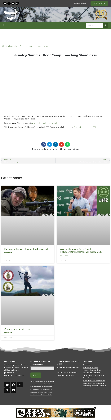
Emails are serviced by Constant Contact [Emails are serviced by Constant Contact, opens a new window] (41, 394)
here (22, 375)
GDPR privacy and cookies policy (94, 380)
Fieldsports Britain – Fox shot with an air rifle (26, 249)
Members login (80, 3)
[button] (44, 25)
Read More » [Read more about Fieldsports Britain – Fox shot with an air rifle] (8, 253)
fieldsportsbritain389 (28, 46)
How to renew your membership (93, 383)
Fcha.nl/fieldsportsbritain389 (85, 127)
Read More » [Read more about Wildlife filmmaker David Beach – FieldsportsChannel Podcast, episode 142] (64, 256)
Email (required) (37, 364)
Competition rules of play (91, 378)
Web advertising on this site (92, 370)
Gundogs (14, 46)
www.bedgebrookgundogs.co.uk (44, 123)
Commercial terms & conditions (93, 375)
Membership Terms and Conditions (94, 386)
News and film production (91, 373)
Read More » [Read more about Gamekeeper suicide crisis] (8, 333)
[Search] (105, 25)
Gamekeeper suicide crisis (17, 329)
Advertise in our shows (90, 367)
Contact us (86, 365)
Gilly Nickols (6, 46)
